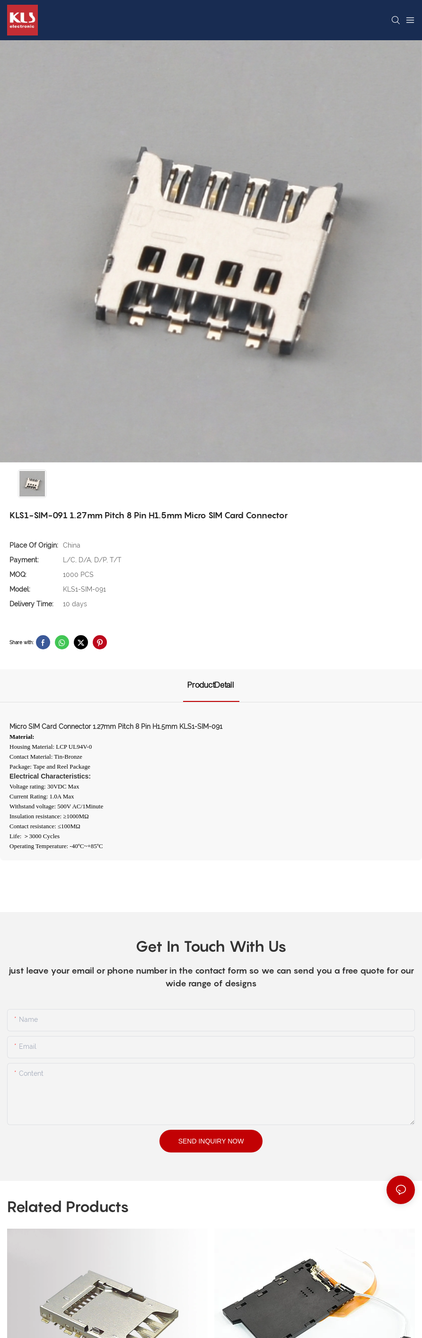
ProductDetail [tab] (211, 685)
